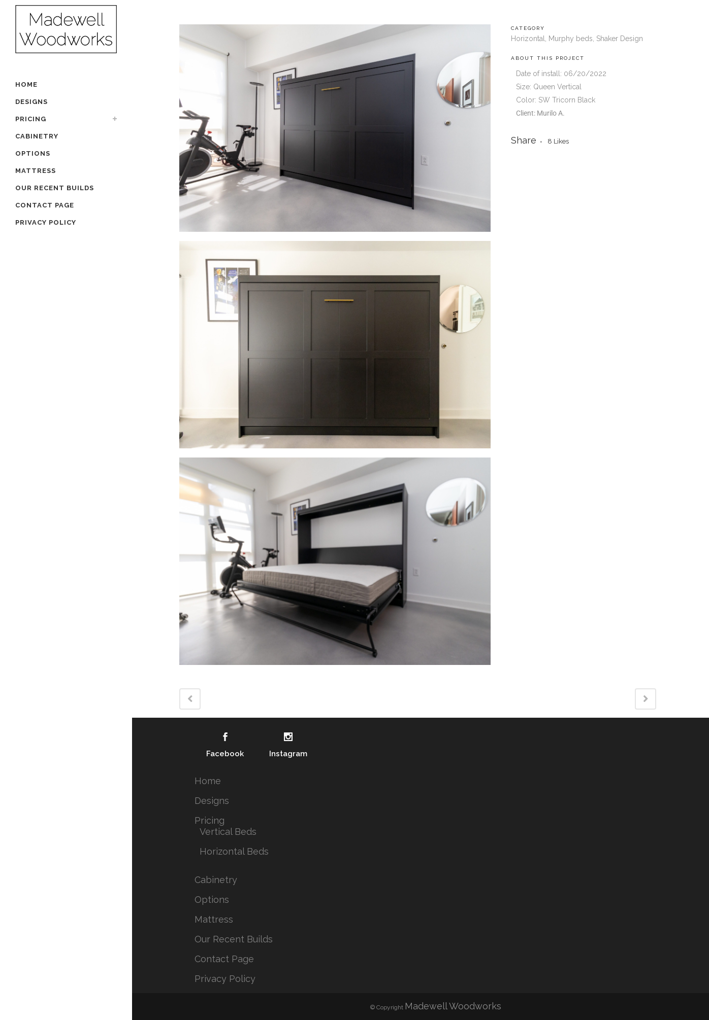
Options (212, 899)
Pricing (209, 820)
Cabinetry (216, 879)
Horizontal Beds (234, 851)
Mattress (214, 919)
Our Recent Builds (234, 939)
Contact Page (224, 959)
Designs (212, 800)
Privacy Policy (225, 978)
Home (208, 781)
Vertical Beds (228, 831)
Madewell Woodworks (453, 1006)
